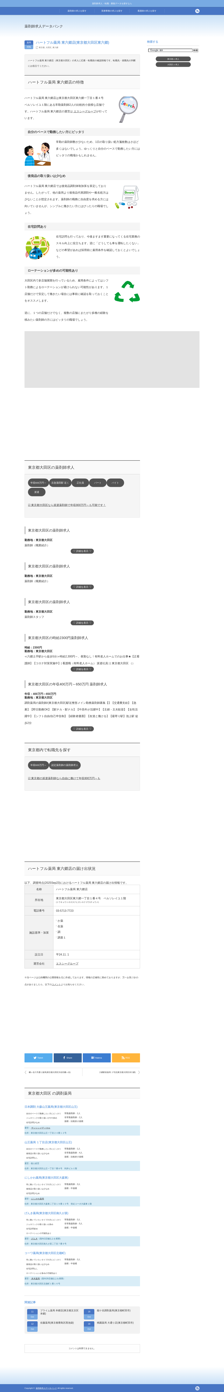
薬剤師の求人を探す (77, 11)
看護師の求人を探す (147, 11)
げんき (34, 1238)
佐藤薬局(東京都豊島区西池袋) (57, 1322)
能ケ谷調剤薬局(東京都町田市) (113, 1310)
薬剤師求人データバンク (43, 26)
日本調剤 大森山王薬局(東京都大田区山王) (51, 1106)
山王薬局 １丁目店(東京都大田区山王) (48, 1142)
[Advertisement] (140, 29)
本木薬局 (35, 1278)
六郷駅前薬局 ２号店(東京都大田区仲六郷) (117, 1072)
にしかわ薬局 (37, 1199)
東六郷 (55, 47)
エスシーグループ (84, 111)
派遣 (36, 492)
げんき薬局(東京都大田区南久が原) (46, 1213)
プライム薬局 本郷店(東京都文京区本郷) (59, 1312)
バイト (115, 483)
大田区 (48, 47)
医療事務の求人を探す (112, 11)
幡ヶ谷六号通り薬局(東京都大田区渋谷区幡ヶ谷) (50, 1072)
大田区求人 (173, 65)
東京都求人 (173, 59)
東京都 (42, 47)
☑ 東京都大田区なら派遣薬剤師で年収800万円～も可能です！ (67, 505)
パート (98, 483)
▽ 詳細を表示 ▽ (82, 551)
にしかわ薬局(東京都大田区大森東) (46, 1177)
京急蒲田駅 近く (60, 483)
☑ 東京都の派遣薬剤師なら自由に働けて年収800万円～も (64, 778)
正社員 (80, 483)
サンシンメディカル (40, 1128)
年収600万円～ (38, 483)
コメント (56, 984)
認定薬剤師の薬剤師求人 (64, 765)
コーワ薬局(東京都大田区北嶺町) (45, 1253)
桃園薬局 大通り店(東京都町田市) (115, 1322)
